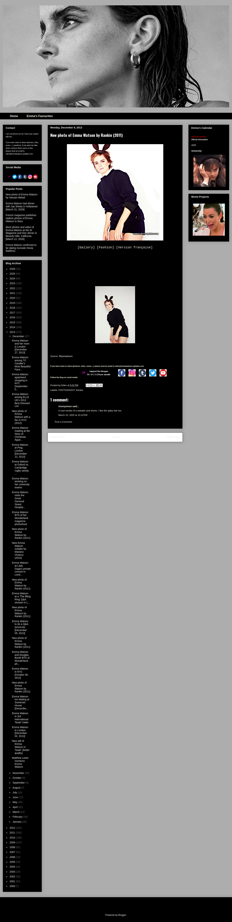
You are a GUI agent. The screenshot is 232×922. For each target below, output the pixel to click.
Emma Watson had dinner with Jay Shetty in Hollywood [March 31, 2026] (21, 206)
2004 (13, 866)
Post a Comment (63, 422)
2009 (13, 842)
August (16, 787)
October (17, 777)
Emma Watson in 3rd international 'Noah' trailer (20, 718)
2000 (13, 886)
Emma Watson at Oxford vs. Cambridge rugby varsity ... (20, 467)
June (15, 797)
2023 (13, 283)
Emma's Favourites (40, 116)
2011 (13, 832)
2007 (13, 852)
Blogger (122, 915)
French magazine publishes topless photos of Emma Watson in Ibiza (21, 218)
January (17, 821)
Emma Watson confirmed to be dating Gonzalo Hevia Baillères (21, 248)
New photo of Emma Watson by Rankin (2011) (21, 533)
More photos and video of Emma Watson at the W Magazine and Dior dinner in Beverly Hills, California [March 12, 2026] (21, 233)
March (16, 811)
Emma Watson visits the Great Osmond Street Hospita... (20, 500)
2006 (13, 857)
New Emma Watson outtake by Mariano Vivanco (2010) (19, 550)
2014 (13, 327)
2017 (13, 312)
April (15, 807)
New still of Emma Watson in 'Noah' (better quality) (20, 746)
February (17, 816)
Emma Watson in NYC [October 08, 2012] (20, 673)
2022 (13, 288)
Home (14, 116)
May (15, 802)
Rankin (79, 390)
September (18, 782)
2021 (13, 293)
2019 (13, 303)
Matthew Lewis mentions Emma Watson (20, 762)
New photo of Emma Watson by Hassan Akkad (21, 196)
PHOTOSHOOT (67, 390)
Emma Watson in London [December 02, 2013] (20, 732)
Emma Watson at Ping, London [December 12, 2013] (20, 450)
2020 (13, 298)
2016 (13, 317)
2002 (13, 876)
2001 (13, 881)
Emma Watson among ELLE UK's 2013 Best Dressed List (21, 400)
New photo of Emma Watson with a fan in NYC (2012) (21, 417)
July (15, 792)
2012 (13, 827)
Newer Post (57, 437)
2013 (13, 332)
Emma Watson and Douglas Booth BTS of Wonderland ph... (20, 657)
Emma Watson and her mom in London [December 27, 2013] (20, 346)
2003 (13, 871)
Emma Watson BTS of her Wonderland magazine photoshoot (20, 518)
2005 (13, 861)
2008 (13, 847)
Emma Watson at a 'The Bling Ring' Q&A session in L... (21, 598)
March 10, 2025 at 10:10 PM (72, 415)
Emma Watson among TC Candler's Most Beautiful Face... (21, 363)
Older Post (173, 437)
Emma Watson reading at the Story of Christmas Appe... (21, 433)
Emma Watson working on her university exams (20, 483)
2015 (13, 322)
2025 (13, 273)
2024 (13, 278)
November (18, 773)
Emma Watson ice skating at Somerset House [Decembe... (20, 702)
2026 (13, 268)
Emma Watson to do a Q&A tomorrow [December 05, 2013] (20, 627)
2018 (13, 307)
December (18, 336)
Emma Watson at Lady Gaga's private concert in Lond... (21, 568)
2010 (13, 837)
